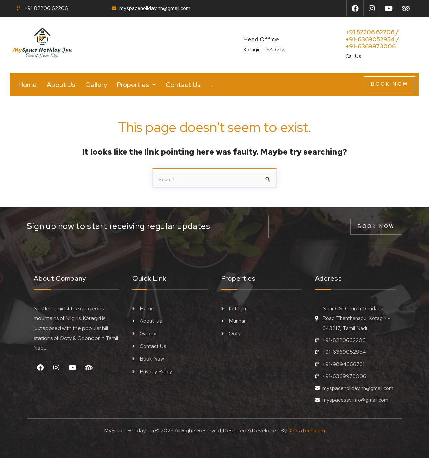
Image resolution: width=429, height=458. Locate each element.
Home (27, 84)
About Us (61, 84)
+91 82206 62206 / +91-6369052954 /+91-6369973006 (372, 39)
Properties (136, 84)
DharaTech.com (306, 430)
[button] (136, 84)
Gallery (96, 84)
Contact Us (183, 84)
